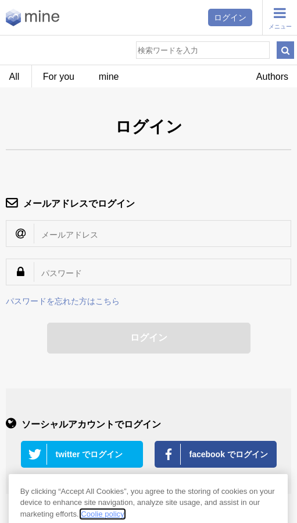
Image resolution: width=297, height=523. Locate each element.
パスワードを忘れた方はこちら (63, 301)
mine (109, 77)
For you (58, 77)
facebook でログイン (228, 454)
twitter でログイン (89, 454)
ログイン (230, 17)
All (14, 77)
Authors (272, 77)
